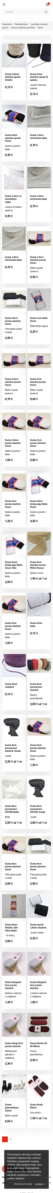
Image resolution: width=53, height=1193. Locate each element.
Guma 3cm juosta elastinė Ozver (38, 443)
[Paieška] (26, 12)
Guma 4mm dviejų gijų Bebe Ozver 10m (13, 565)
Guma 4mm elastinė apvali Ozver (12, 138)
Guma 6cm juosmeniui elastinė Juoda (13, 748)
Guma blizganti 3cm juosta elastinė (13, 985)
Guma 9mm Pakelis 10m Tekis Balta (11, 927)
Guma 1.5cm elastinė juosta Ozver (38, 260)
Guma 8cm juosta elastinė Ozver (13, 866)
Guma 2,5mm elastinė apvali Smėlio (12, 77)
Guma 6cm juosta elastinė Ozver (38, 748)
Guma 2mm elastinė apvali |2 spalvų (39, 77)
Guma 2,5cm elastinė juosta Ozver (13, 382)
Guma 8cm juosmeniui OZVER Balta (12, 809)
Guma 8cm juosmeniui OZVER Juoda (37, 809)
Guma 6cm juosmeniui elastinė (36, 687)
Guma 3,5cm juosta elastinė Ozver (13, 443)
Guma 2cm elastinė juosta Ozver (38, 382)
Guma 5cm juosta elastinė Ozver (13, 626)
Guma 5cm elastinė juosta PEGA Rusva (38, 565)
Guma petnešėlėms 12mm (12, 1107)
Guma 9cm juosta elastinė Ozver (38, 866)
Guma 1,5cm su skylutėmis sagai (13, 199)
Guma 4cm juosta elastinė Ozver (13, 504)
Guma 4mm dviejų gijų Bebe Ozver (38, 504)
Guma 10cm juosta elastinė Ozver (13, 321)
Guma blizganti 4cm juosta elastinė (38, 985)
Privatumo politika (23, 1184)
